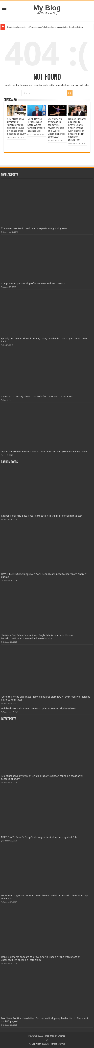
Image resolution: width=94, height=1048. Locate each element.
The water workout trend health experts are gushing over (34, 228)
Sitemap (62, 1036)
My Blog (47, 8)
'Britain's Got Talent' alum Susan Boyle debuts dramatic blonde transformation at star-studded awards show (37, 637)
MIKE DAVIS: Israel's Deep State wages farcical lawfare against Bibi (36, 124)
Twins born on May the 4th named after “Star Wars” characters (37, 396)
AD (41, 1036)
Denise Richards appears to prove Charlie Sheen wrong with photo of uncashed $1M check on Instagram (77, 129)
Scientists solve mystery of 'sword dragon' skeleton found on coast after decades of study (45, 27)
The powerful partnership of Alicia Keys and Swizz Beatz (33, 283)
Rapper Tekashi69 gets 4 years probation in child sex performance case (42, 515)
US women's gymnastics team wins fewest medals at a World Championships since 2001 (57, 127)
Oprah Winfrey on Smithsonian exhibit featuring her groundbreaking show (44, 451)
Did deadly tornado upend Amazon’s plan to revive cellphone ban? (38, 708)
